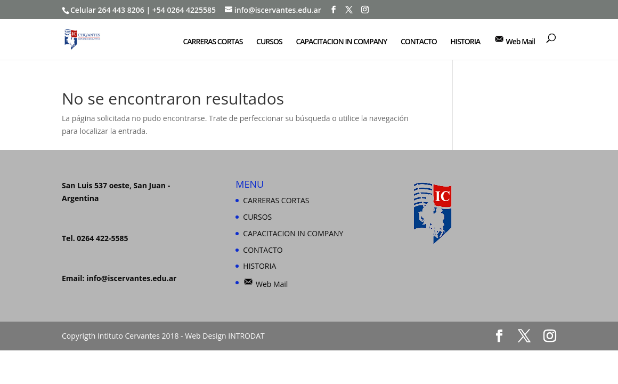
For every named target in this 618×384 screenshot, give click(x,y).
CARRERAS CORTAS (212, 42)
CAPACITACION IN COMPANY (341, 42)
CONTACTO (419, 42)
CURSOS (269, 42)
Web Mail (514, 40)
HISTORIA (465, 42)
